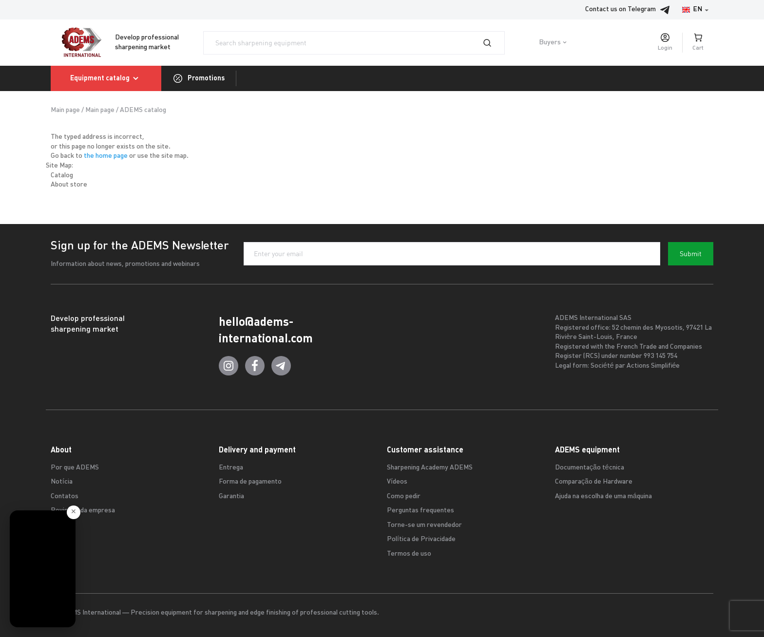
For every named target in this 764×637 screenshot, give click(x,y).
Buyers (550, 42)
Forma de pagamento (250, 482)
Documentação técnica (589, 467)
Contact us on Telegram (630, 9)
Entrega (231, 467)
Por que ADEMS (75, 467)
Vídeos (397, 482)
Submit (691, 254)
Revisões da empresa (83, 510)
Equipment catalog (106, 78)
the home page (106, 156)
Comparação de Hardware (593, 482)
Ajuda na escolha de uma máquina (603, 496)
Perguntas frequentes (420, 510)
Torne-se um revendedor (424, 525)
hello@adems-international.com (266, 330)
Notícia (62, 482)
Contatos (64, 496)
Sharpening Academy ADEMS (430, 467)
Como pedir (403, 496)
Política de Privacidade (421, 539)
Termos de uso (409, 554)
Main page (65, 110)
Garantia (231, 496)
